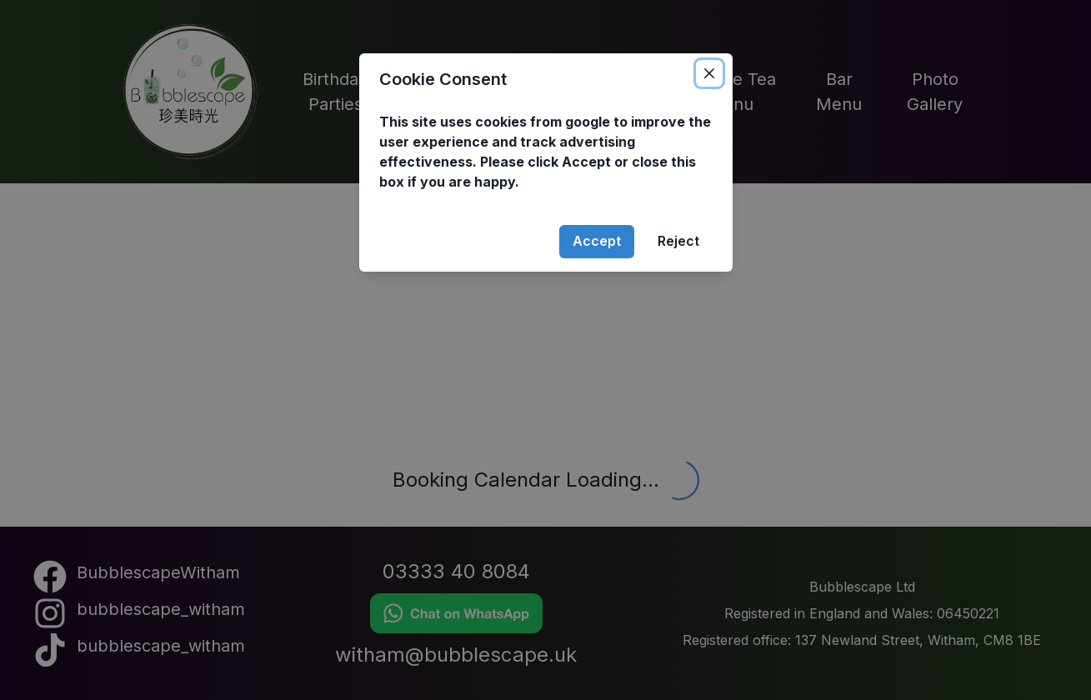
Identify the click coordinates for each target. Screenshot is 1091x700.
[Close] (709, 73)
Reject (678, 240)
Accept (597, 240)
